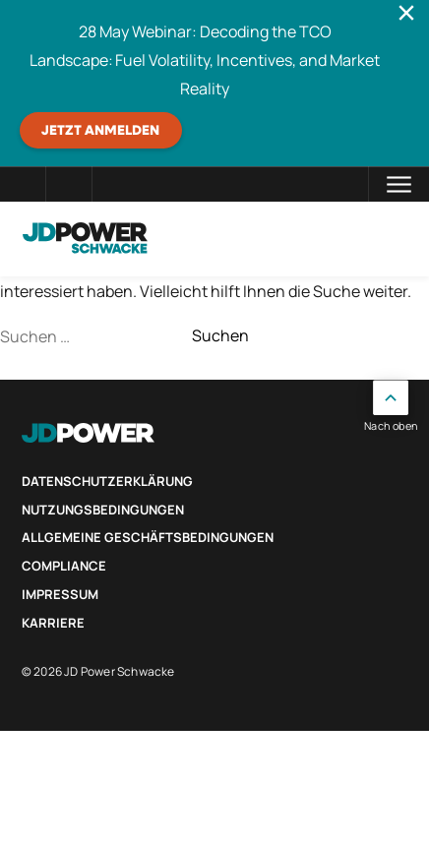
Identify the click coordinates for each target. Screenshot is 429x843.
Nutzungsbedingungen (103, 509)
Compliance (64, 565)
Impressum (60, 594)
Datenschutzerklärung (107, 481)
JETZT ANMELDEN (100, 131)
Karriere (53, 623)
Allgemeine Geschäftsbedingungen (148, 537)
